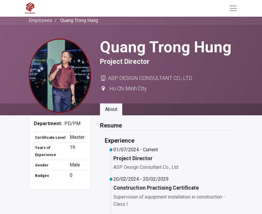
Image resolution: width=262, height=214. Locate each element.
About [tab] (111, 109)
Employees (40, 20)
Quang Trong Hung (79, 20)
